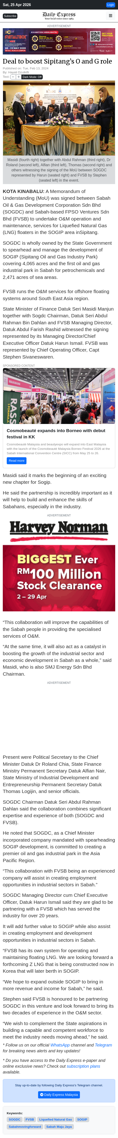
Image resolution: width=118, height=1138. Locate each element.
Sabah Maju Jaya (59, 1126)
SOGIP (82, 1119)
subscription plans (83, 1066)
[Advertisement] (59, 717)
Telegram (103, 1045)
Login (110, 5)
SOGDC (14, 1119)
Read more (16, 460)
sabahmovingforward (25, 1126)
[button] (110, 15)
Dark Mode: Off (32, 77)
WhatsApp (60, 1045)
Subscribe (10, 16)
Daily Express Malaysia (59, 1095)
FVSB (30, 1119)
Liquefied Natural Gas (55, 1119)
